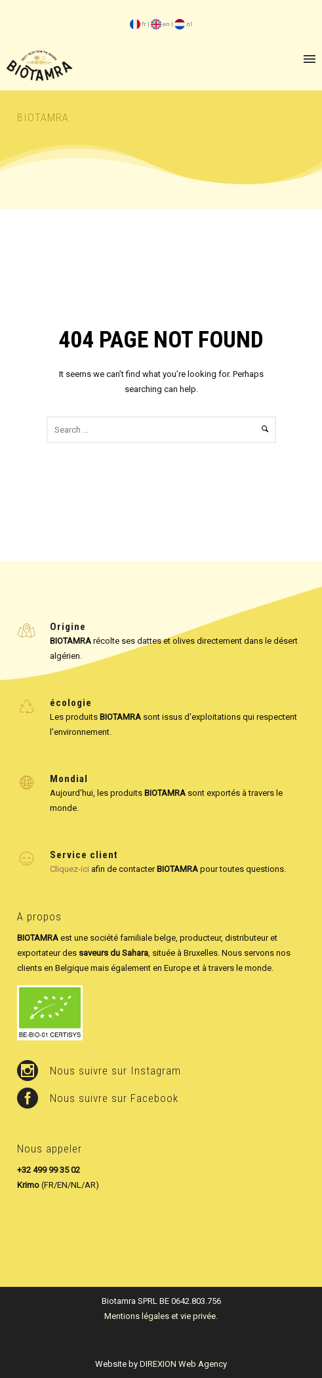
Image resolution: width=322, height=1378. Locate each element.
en (160, 24)
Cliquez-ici (69, 869)
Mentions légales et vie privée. (161, 1316)
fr (138, 24)
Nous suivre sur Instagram (115, 1070)
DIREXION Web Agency (183, 1364)
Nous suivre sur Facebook (114, 1098)
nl (183, 24)
